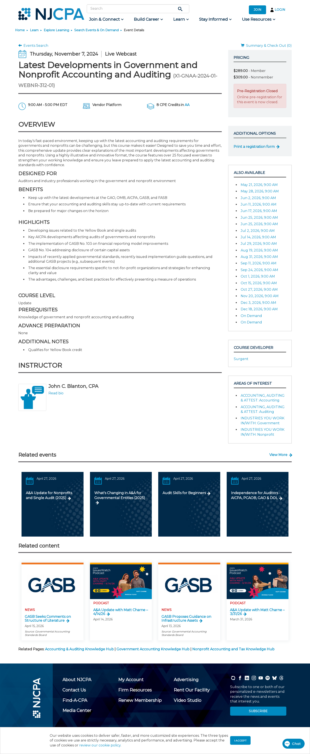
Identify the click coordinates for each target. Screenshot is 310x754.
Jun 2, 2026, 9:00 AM (258, 198)
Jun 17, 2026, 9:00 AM (259, 211)
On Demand (251, 316)
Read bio (56, 393)
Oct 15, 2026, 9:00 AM (259, 283)
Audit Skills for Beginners (184, 493)
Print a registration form (254, 147)
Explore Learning (56, 30)
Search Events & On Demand (96, 30)
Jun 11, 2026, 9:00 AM (258, 204)
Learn (34, 30)
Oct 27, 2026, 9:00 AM (259, 289)
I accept (240, 740)
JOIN (257, 10)
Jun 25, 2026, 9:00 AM (259, 217)
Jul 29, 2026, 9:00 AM (259, 244)
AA (187, 105)
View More (278, 455)
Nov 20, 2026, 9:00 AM (260, 296)
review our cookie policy (100, 745)
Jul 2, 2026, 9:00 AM (258, 231)
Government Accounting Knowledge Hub (152, 649)
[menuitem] (106, 19)
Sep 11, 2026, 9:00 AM (258, 263)
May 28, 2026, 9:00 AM (260, 191)
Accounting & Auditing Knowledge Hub (79, 649)
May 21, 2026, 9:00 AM (259, 185)
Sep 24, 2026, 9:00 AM (259, 270)
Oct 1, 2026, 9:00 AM (258, 276)
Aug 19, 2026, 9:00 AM (259, 250)
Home (20, 30)
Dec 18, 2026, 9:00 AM (259, 309)
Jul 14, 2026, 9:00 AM (258, 237)
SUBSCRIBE (258, 711)
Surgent (241, 359)
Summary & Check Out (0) (266, 46)
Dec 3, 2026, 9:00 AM (258, 303)
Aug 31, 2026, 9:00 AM (259, 257)
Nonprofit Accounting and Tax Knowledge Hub (233, 649)
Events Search (33, 46)
